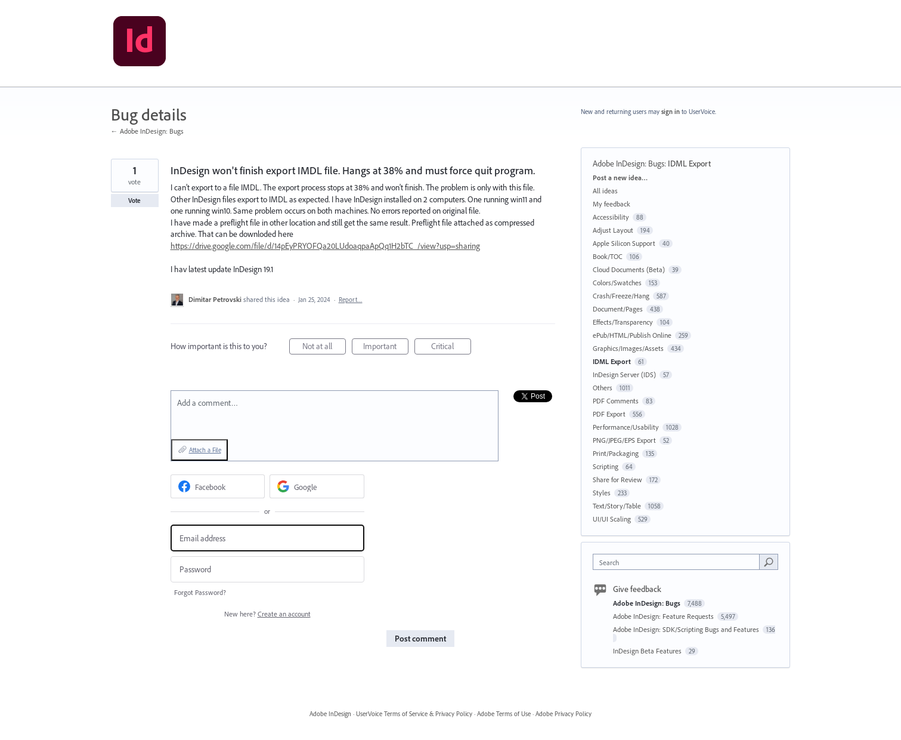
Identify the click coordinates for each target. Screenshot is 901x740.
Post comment (420, 638)
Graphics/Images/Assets (628, 348)
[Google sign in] (317, 486)
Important (385, 347)
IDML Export (689, 163)
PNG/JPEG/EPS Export (624, 440)
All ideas (605, 190)
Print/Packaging (616, 453)
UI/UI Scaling (612, 518)
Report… (351, 299)
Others (602, 387)
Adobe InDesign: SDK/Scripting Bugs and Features (687, 629)
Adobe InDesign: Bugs (628, 163)
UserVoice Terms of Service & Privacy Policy (414, 714)
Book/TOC (608, 256)
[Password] (267, 569)
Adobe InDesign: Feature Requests (664, 616)
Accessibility (611, 216)
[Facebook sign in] (218, 486)
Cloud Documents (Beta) (629, 269)
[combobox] (679, 561)
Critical (451, 347)
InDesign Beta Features (648, 650)
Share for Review (617, 479)
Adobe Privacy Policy (563, 714)
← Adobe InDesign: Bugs (147, 131)
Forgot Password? (200, 592)
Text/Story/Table (617, 505)
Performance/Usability (626, 427)
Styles (602, 492)
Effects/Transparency (623, 321)
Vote (134, 200)
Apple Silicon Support (624, 243)
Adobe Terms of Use (504, 714)
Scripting (605, 466)
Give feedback (637, 589)
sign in (670, 111)
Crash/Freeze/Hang (621, 295)
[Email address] (267, 538)
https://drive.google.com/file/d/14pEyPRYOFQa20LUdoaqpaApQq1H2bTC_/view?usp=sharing (325, 245)
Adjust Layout (613, 230)
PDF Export (609, 413)
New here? (267, 613)
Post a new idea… (620, 177)
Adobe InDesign (330, 714)
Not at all (324, 347)
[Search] (768, 561)
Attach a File (205, 450)
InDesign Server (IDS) (624, 374)
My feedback (611, 203)
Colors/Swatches (617, 282)
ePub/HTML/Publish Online (632, 335)
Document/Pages (618, 308)
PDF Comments (616, 400)
